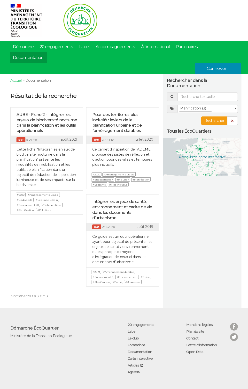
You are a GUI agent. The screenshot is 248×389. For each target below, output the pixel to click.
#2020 (20, 194)
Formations (136, 345)
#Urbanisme (132, 282)
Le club (133, 338)
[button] (232, 120)
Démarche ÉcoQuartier (34, 328)
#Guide (145, 277)
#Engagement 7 (103, 179)
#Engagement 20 (28, 205)
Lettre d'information (201, 345)
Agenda (134, 372)
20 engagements (56, 46)
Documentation (28, 57)
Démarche (23, 46)
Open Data (194, 352)
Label (84, 46)
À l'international (155, 46)
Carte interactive (140, 358)
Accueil (16, 80)
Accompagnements (115, 46)
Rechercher (214, 120)
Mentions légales (199, 325)
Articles (133, 365)
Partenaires (187, 46)
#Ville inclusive (118, 184)
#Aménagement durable (43, 194)
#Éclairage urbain (47, 200)
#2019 (96, 272)
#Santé (117, 282)
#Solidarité (99, 184)
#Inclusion (122, 179)
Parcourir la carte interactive (202, 157)
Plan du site (195, 331)
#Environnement (127, 277)
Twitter (234, 334)
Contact (192, 338)
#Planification (25, 210)
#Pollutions (44, 210)
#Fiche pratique (52, 205)
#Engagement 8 (103, 277)
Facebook (234, 323)
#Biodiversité (24, 200)
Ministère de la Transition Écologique (41, 336)
